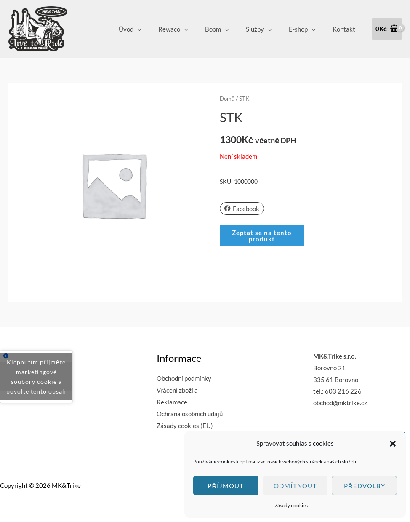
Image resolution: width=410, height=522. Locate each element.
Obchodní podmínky (184, 378)
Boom (228, 29)
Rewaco (188, 29)
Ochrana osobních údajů (190, 414)
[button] (393, 443)
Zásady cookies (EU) (185, 425)
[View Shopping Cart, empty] (387, 29)
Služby (265, 29)
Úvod (149, 29)
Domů (228, 98)
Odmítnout (295, 486)
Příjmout (226, 486)
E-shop (304, 29)
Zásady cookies (291, 505)
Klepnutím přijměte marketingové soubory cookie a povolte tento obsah (36, 377)
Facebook (241, 208)
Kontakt (346, 29)
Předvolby (364, 486)
